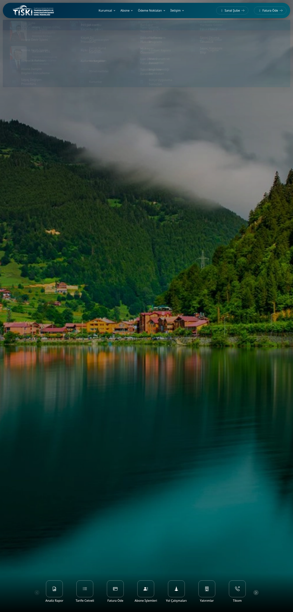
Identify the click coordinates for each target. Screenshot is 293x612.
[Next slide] (256, 592)
